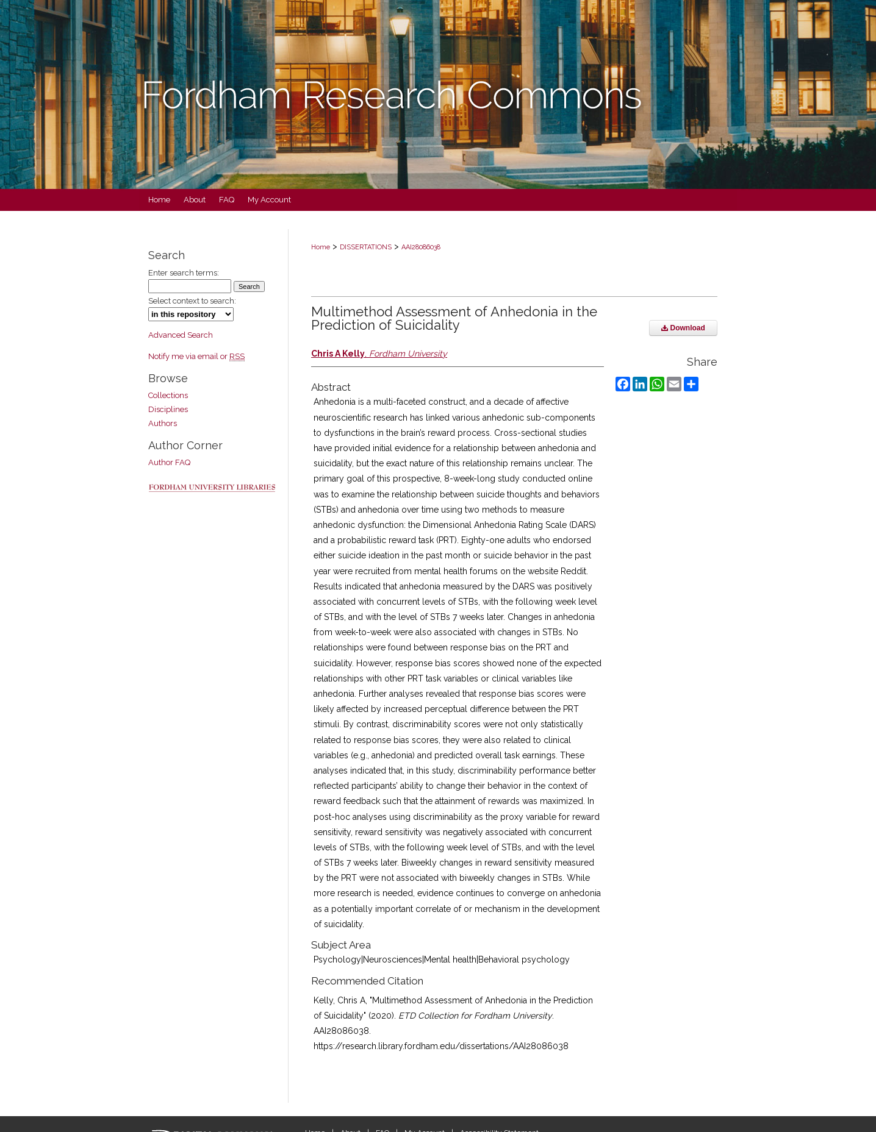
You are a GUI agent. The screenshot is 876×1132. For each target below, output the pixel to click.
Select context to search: (192, 300)
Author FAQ (169, 462)
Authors (162, 423)
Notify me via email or (196, 356)
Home (320, 247)
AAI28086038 (420, 247)
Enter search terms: (183, 272)
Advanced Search (180, 335)
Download (683, 328)
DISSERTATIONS (366, 247)
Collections (168, 395)
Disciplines (168, 409)
